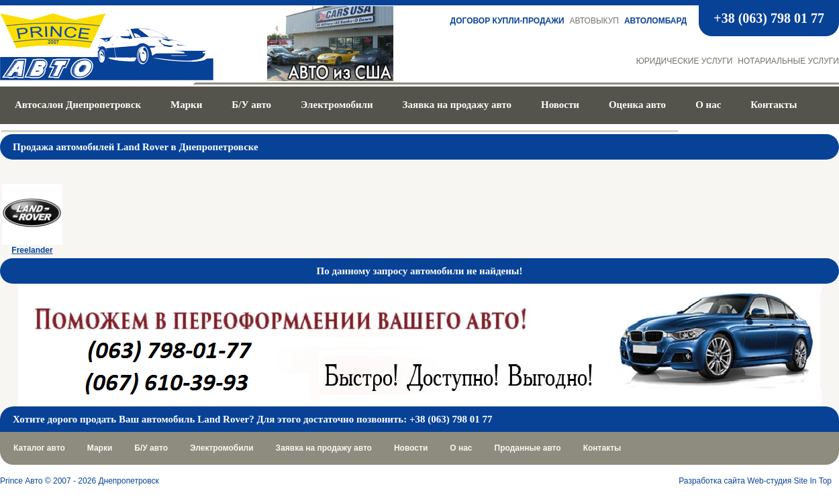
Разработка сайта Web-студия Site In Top (755, 481)
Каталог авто (39, 448)
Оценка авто (637, 104)
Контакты (773, 104)
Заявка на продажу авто (457, 104)
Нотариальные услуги (788, 61)
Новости (560, 104)
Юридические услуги (684, 61)
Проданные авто (528, 448)
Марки (186, 104)
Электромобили (337, 104)
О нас (708, 104)
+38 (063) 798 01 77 (768, 18)
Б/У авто (251, 104)
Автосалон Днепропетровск (78, 104)
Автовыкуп (594, 20)
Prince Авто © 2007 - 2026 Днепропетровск (79, 481)
